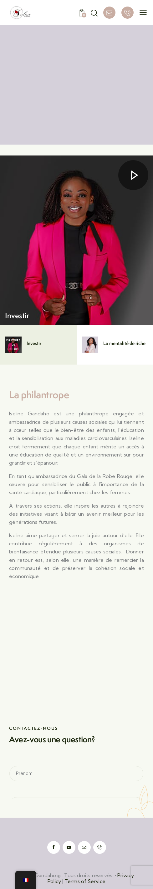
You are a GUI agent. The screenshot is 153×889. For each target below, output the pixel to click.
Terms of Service (84, 881)
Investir (17, 315)
